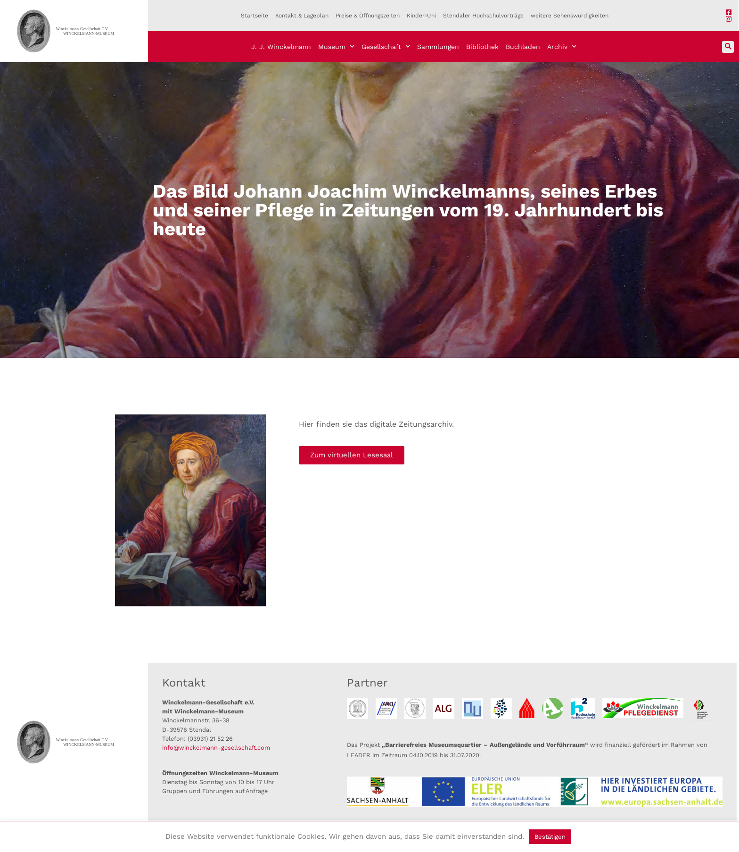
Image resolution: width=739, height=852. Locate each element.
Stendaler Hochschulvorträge (483, 15)
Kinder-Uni (421, 15)
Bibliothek (482, 46)
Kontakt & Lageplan (301, 15)
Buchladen (523, 46)
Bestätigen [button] (550, 836)
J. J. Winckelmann (281, 46)
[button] (728, 47)
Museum (336, 47)
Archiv (561, 47)
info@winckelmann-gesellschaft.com (216, 747)
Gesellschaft (385, 47)
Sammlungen (438, 46)
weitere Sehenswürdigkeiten (569, 15)
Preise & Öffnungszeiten (368, 15)
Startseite (254, 15)
